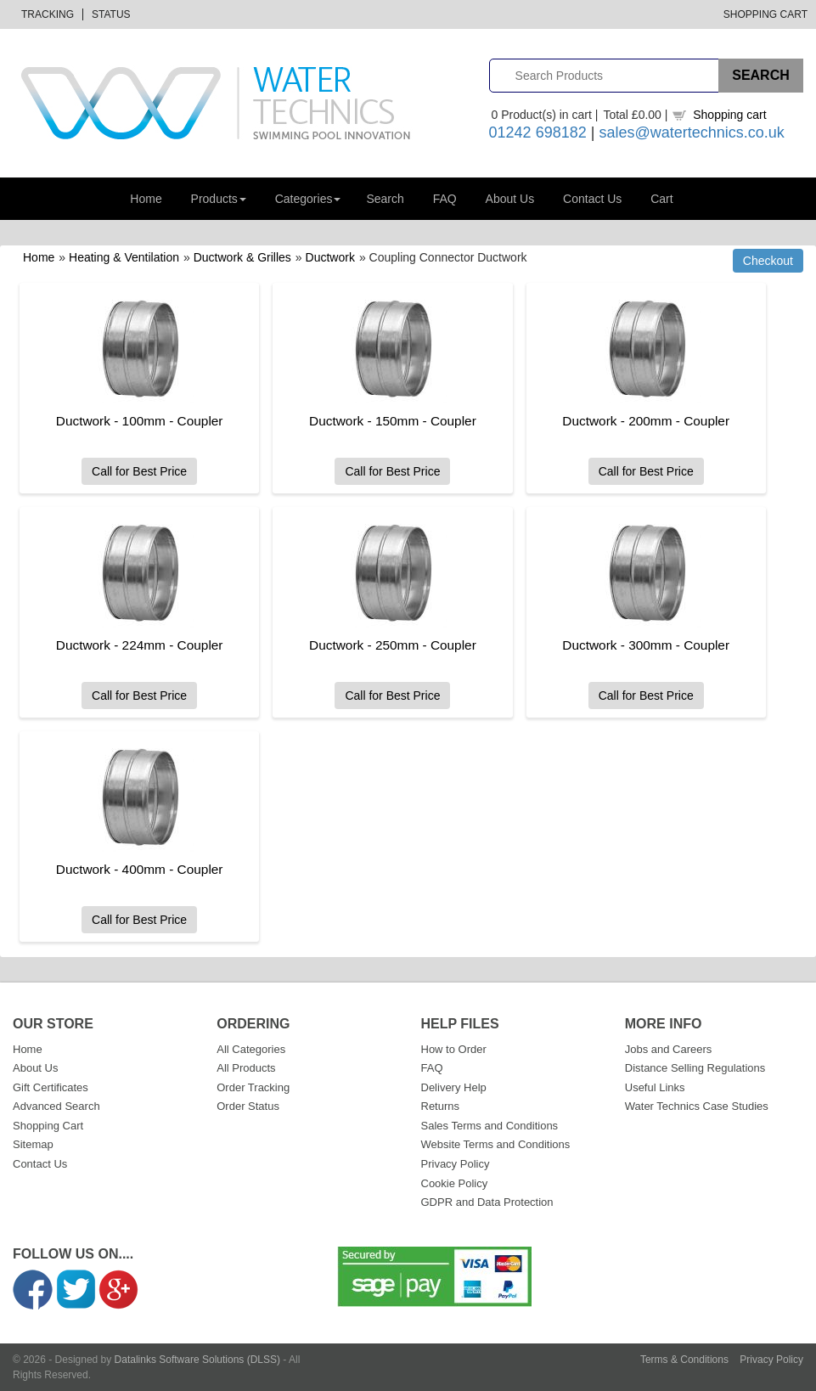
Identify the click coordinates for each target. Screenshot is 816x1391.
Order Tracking (253, 1087)
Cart (661, 199)
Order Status (248, 1106)
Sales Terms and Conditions (490, 1125)
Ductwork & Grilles (242, 257)
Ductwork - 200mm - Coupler (639, 421)
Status (111, 14)
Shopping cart (729, 114)
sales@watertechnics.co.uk (691, 132)
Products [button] (218, 199)
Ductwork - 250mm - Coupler (389, 645)
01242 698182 (538, 132)
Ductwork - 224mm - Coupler (138, 645)
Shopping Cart (765, 14)
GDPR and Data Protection (487, 1202)
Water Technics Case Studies (696, 1106)
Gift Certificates (50, 1087)
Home (145, 199)
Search (384, 199)
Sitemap (33, 1144)
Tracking (47, 14)
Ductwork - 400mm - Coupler (138, 869)
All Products (246, 1068)
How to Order (454, 1049)
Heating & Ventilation (124, 257)
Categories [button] (308, 199)
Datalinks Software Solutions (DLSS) (197, 1360)
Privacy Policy (455, 1163)
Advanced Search (56, 1106)
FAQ (445, 199)
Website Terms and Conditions (496, 1144)
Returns (440, 1106)
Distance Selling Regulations (695, 1068)
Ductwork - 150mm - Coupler (389, 421)
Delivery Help (454, 1087)
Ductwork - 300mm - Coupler (639, 645)
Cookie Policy (454, 1183)
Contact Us (592, 199)
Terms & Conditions (684, 1360)
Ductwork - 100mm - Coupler (138, 421)
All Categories (251, 1049)
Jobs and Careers (668, 1049)
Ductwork (330, 257)
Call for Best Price (138, 471)
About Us (510, 199)
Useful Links (655, 1087)
